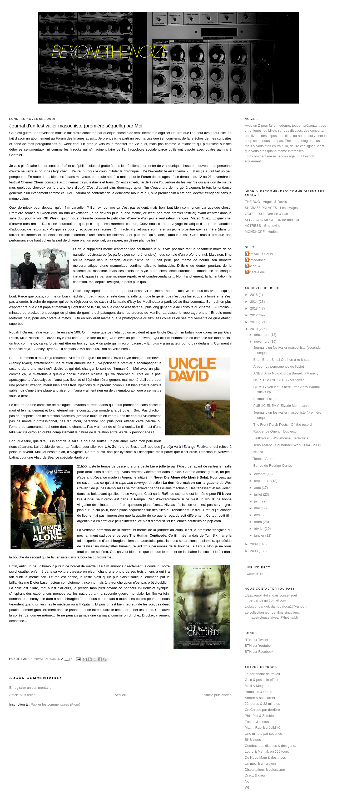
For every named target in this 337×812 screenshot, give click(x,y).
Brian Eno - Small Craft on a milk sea (281, 360)
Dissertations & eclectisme (265, 770)
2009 (254, 544)
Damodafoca (256, 260)
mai (257, 508)
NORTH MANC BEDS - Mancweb (278, 380)
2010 (254, 329)
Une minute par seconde (263, 734)
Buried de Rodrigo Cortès (272, 465)
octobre (260, 474)
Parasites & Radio (258, 692)
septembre (262, 481)
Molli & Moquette (257, 686)
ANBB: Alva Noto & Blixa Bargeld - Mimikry (285, 373)
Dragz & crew (255, 775)
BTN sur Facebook (259, 652)
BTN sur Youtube (258, 645)
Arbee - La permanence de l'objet (278, 366)
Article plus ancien (218, 695)
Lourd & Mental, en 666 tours (267, 751)
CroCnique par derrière (262, 710)
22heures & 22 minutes (262, 704)
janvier (259, 535)
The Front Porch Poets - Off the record (282, 424)
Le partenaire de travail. (263, 674)
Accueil (120, 695)
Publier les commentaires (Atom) (55, 704)
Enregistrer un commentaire (30, 688)
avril (257, 515)
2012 (254, 315)
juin (257, 501)
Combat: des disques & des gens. (270, 746)
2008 (254, 551)
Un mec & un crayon (260, 763)
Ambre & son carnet (260, 698)
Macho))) (253, 266)
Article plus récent (22, 695)
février (259, 529)
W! (247, 787)
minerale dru (255, 272)
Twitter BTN (254, 574)
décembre (262, 335)
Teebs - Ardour (264, 459)
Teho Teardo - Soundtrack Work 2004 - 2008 (286, 445)
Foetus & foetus (257, 722)
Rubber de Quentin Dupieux (274, 431)
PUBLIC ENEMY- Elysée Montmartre (281, 406)
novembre (262, 341)
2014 (254, 302)
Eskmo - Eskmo (265, 399)
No (247, 781)
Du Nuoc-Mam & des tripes (265, 757)
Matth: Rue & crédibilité (262, 727)
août (258, 488)
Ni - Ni (258, 452)
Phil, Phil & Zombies (260, 716)
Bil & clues (253, 740)
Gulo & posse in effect (261, 680)
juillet (258, 494)
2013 (254, 308)
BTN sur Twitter (256, 640)
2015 (254, 295)
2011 (254, 322)
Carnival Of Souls (259, 254)
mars (258, 522)
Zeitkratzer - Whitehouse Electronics (280, 438)
